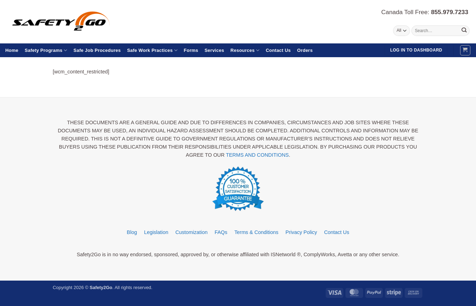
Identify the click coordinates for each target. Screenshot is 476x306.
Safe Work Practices (152, 50)
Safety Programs (46, 50)
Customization (191, 232)
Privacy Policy (301, 232)
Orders (305, 50)
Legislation (156, 232)
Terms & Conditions (256, 232)
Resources (244, 50)
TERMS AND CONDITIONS (257, 155)
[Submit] (463, 30)
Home (11, 50)
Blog (132, 232)
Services (214, 50)
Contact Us (278, 50)
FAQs (221, 232)
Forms (191, 50)
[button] (465, 50)
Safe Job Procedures (97, 50)
